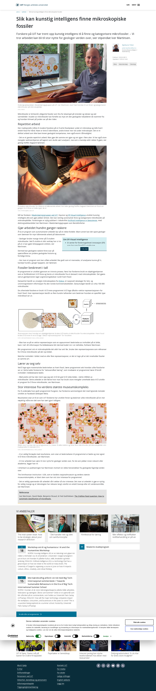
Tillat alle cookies (139, 673)
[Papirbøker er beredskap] (62, 644)
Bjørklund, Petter (128, 45)
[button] (84, 248)
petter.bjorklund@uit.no (129, 48)
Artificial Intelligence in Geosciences (82, 220)
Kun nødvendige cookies (139, 679)
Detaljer (106, 687)
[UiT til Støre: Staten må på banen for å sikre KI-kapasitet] (30, 645)
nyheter (24, 12)
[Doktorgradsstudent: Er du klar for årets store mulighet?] (125, 645)
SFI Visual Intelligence (77, 215)
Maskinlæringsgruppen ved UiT (45, 215)
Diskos (61, 281)
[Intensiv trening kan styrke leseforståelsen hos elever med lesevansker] (93, 647)
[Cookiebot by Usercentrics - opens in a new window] (13, 687)
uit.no (18, 12)
